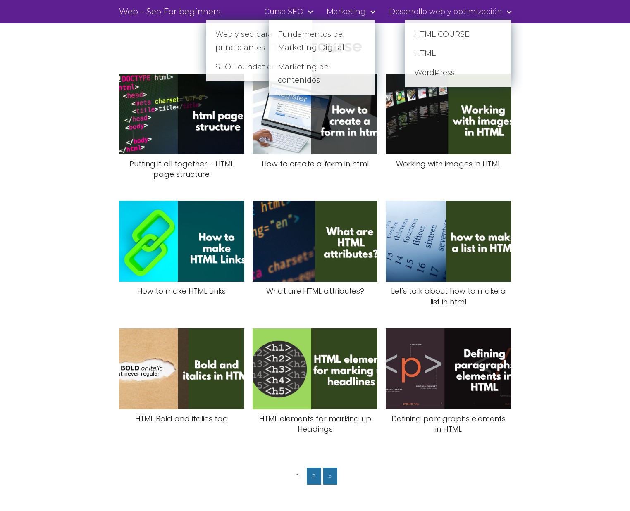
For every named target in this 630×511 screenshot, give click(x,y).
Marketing (346, 11)
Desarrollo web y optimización (445, 11)
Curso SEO (283, 11)
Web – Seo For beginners (170, 12)
